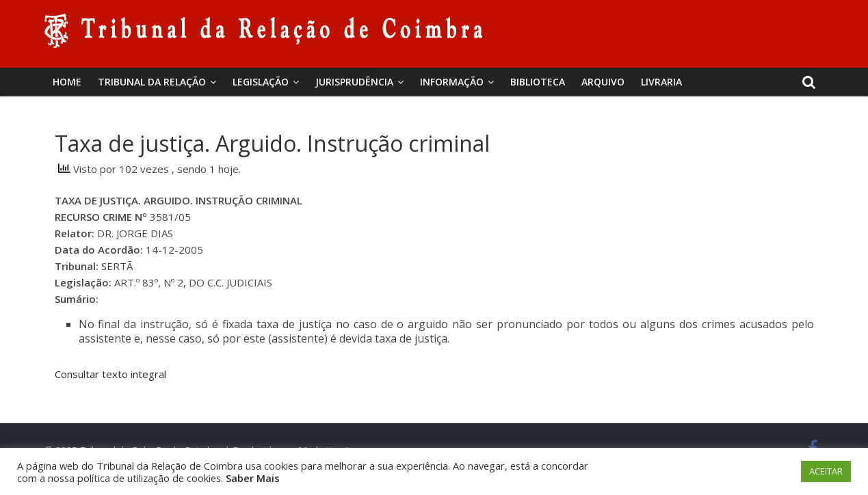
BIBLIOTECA (537, 81)
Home (67, 81)
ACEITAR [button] (826, 471)
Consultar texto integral (110, 374)
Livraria (661, 81)
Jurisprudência (354, 81)
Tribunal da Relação (152, 81)
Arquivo (602, 81)
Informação (452, 81)
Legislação (261, 81)
